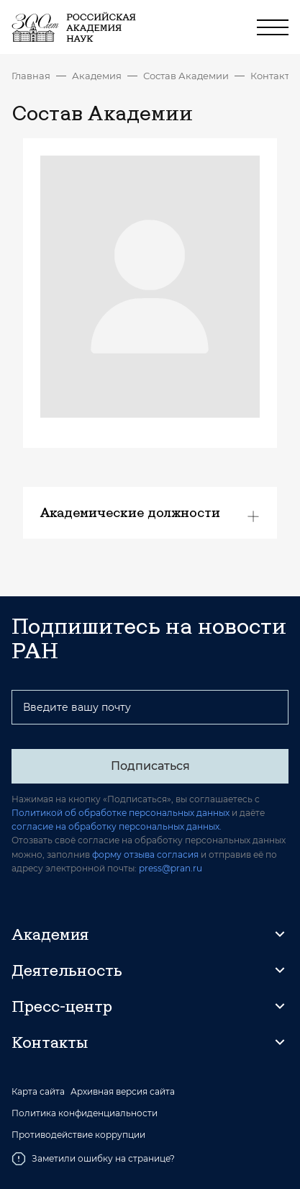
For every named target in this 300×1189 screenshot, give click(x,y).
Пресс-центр (62, 1006)
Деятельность (67, 970)
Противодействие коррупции (78, 1135)
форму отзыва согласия (145, 854)
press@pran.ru (170, 868)
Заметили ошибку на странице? (93, 1159)
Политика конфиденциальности (85, 1113)
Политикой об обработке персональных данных (120, 812)
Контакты (273, 75)
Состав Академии (186, 75)
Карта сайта (38, 1092)
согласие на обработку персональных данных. (117, 826)
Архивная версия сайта (123, 1092)
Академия (97, 75)
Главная (31, 75)
